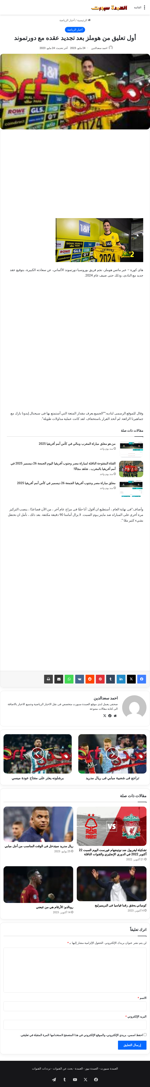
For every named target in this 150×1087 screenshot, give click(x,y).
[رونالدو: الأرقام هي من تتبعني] (38, 882)
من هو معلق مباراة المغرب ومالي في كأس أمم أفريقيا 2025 (77, 443)
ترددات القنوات (41, 1066)
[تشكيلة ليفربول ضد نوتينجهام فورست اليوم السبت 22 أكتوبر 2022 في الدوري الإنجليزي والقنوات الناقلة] (111, 824)
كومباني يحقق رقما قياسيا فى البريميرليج (120, 903)
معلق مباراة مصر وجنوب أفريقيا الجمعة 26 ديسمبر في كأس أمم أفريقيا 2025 (66, 483)
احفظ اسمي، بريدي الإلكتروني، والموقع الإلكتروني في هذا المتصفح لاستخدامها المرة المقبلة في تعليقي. (81, 1033)
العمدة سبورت (109, 1066)
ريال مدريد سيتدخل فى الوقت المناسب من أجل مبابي (39, 844)
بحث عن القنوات (63, 1066)
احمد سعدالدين (99, 48)
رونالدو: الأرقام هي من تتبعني (54, 905)
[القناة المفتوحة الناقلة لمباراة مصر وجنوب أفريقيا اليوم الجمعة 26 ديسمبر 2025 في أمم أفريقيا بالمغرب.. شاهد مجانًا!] (131, 469)
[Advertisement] (75, 166)
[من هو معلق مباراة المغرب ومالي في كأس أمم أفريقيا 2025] (131, 449)
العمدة (79, 1066)
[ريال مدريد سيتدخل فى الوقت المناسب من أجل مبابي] (38, 822)
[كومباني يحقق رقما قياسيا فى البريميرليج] (111, 881)
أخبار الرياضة (67, 20)
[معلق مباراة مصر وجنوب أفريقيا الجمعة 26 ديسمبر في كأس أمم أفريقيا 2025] (131, 488)
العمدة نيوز (91, 1066)
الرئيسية (84, 20)
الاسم (142, 995)
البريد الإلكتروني (135, 1014)
